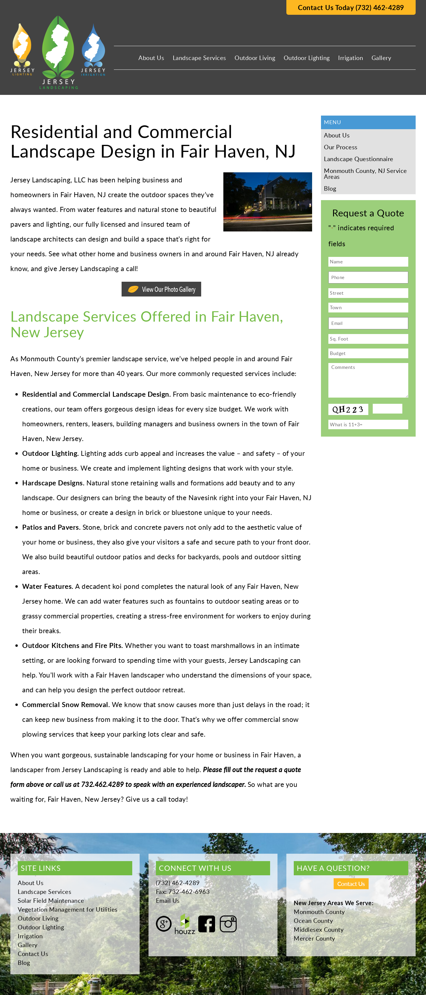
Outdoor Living (255, 58)
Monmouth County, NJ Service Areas (365, 173)
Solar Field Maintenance (51, 900)
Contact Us (33, 953)
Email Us (168, 900)
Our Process (341, 147)
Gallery (381, 58)
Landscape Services (199, 58)
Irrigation (350, 58)
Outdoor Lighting (307, 58)
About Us (151, 58)
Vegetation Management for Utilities (68, 909)
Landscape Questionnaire (358, 159)
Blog (330, 188)
